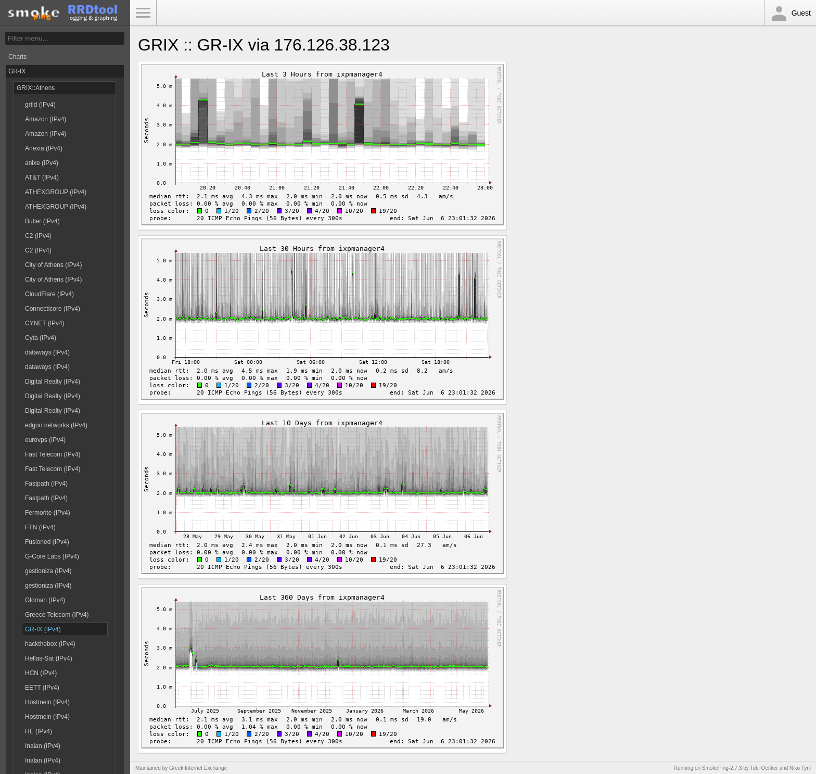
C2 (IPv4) (38, 235)
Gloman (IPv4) (45, 600)
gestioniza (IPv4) (48, 571)
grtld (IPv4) (40, 104)
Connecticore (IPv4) (52, 308)
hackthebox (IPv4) (50, 644)
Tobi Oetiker (763, 768)
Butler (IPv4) (42, 221)
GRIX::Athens (36, 88)
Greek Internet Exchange (198, 768)
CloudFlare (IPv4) (49, 294)
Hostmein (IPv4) (47, 702)
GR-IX (17, 71)
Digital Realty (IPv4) (52, 381)
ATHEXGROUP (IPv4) (55, 192)
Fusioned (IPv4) (47, 541)
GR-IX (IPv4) (43, 629)
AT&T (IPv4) (42, 177)
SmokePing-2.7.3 (722, 768)
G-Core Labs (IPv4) (52, 556)
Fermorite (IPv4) (47, 512)
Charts (17, 56)
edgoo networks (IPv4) (56, 425)
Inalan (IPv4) (42, 746)
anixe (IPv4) (41, 163)
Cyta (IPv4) (40, 337)
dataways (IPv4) (47, 352)
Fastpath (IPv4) (46, 483)
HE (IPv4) (38, 731)
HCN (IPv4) (41, 673)
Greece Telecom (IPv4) (57, 614)
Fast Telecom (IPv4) (52, 454)
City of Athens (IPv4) (53, 265)
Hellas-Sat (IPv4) (48, 658)
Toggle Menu (143, 13)
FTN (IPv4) (40, 527)
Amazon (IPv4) (45, 119)
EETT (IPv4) (42, 687)
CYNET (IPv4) (45, 323)
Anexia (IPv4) (43, 148)
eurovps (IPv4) (45, 439)
